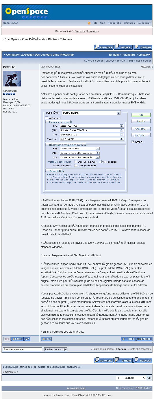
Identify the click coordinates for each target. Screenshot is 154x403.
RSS (94, 23)
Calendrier (144, 23)
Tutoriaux (66, 39)
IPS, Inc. (106, 395)
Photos (52, 39)
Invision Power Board (67, 395)
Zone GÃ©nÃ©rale (33, 39)
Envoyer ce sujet (116, 61)
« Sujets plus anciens (102, 349)
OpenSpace (11, 39)
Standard (129, 54)
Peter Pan (9, 66)
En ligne (114, 54)
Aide (102, 23)
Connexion (80, 31)
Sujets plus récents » (139, 349)
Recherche (114, 23)
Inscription (92, 31)
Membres (129, 23)
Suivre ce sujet (93, 61)
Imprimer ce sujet (140, 61)
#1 (151, 67)
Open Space (10, 23)
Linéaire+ (144, 54)
